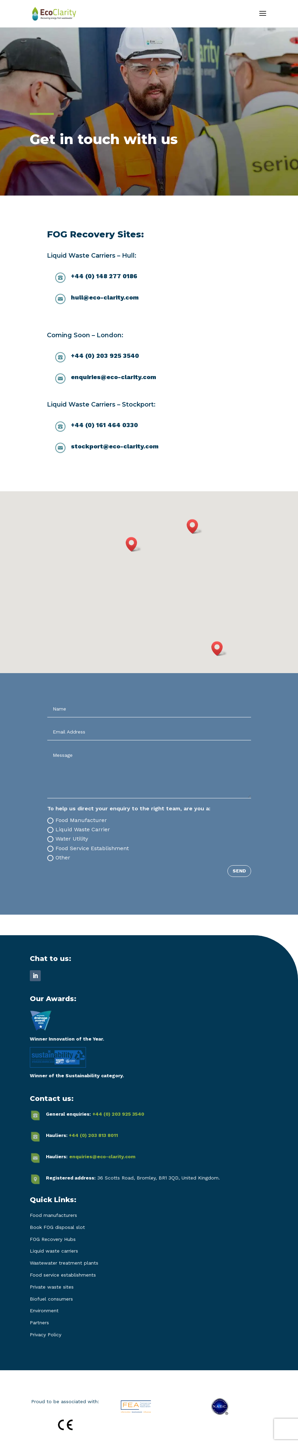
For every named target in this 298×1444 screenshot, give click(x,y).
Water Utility (67, 838)
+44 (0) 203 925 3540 (118, 1114)
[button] (194, 526)
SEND (239, 870)
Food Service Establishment (88, 848)
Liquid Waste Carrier (78, 829)
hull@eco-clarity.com (105, 297)
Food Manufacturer (77, 820)
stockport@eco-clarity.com (115, 446)
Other (58, 857)
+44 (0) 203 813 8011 (93, 1135)
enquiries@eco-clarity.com (113, 376)
